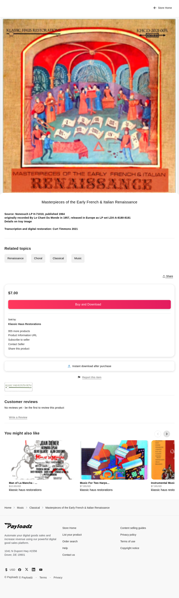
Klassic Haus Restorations (24, 324)
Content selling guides (133, 527)
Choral (38, 258)
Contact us (68, 554)
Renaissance (15, 258)
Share (167, 276)
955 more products (19, 331)
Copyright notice (129, 548)
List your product (72, 534)
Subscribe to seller (19, 339)
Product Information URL (22, 335)
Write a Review (18, 417)
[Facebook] (19, 570)
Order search (70, 541)
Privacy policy (128, 534)
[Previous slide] (157, 434)
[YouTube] (41, 570)
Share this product (18, 348)
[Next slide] (166, 434)
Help (65, 548)
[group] (43, 466)
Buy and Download (89, 304)
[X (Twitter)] (26, 569)
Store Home (162, 7)
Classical (58, 258)
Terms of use (127, 541)
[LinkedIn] (33, 569)
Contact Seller (16, 344)
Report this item (89, 377)
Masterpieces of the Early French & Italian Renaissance (77, 507)
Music (78, 258)
